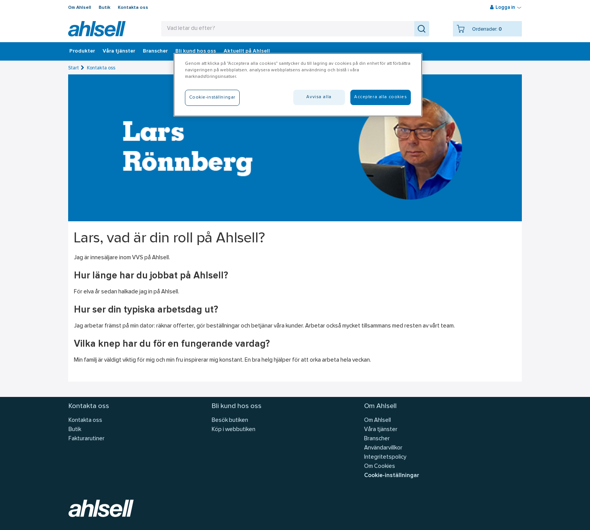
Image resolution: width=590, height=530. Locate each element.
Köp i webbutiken (233, 429)
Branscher (155, 51)
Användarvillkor (383, 448)
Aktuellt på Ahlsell (247, 51)
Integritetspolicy (385, 457)
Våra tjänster (119, 51)
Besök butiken (230, 420)
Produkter (82, 51)
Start (73, 68)
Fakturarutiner (87, 438)
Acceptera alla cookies (380, 97)
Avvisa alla (318, 97)
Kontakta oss (133, 8)
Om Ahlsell (79, 8)
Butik (104, 8)
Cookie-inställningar (391, 475)
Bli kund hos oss (195, 51)
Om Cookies (379, 466)
